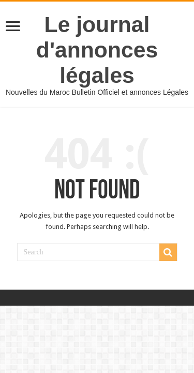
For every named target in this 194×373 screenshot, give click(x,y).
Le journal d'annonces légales (97, 50)
